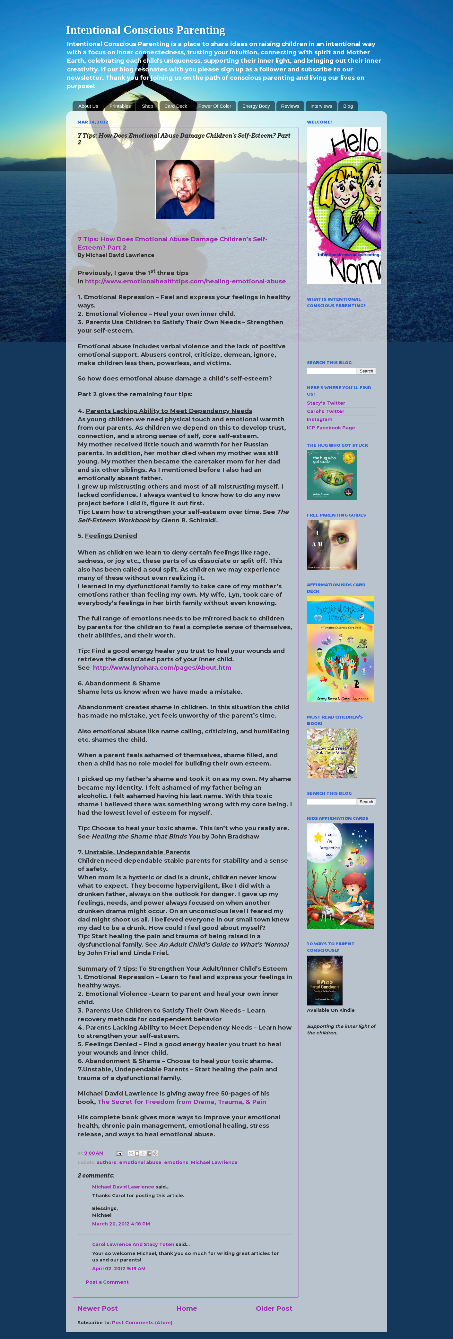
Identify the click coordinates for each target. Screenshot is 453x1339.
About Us (88, 106)
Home (186, 1308)
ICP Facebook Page (331, 428)
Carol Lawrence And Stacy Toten (133, 1244)
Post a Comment (107, 1282)
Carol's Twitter (325, 411)
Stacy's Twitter (326, 403)
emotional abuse (140, 1162)
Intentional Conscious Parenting (145, 29)
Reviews (290, 106)
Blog (348, 106)
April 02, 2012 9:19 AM (119, 1268)
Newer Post (97, 1308)
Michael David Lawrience (123, 1187)
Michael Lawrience (214, 1162)
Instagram (320, 419)
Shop (147, 106)
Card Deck (175, 106)
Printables (120, 106)
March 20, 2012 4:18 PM (121, 1224)
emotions (176, 1162)
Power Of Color (214, 106)
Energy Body (256, 106)
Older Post (274, 1308)
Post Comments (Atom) (142, 1322)
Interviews (321, 106)
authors (107, 1162)
